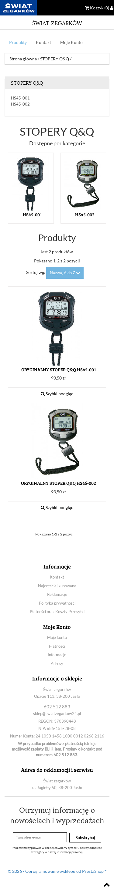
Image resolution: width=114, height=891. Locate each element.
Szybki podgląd (57, 393)
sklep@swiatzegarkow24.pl (57, 713)
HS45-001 (20, 98)
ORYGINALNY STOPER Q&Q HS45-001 (58, 369)
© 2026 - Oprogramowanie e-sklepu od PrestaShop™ (57, 871)
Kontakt (43, 42)
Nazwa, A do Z (65, 272)
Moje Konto (71, 42)
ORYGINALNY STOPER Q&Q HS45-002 (58, 483)
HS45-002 (20, 104)
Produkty (18, 42)
